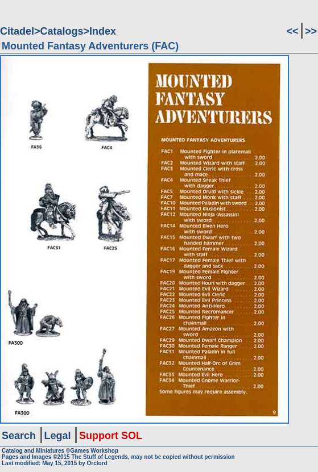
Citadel (17, 31)
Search (19, 435)
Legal (57, 435)
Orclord (97, 463)
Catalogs (62, 31)
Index (102, 31)
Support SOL (110, 435)
